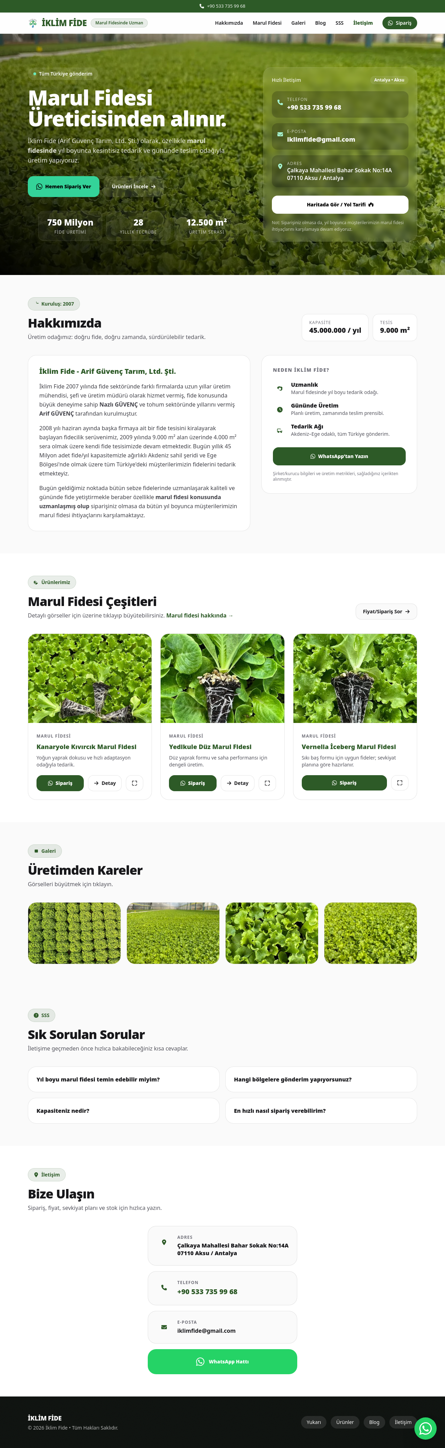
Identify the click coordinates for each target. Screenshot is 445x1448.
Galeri (298, 22)
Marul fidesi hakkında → (200, 615)
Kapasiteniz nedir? (63, 1111)
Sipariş (400, 22)
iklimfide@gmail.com (206, 1331)
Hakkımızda (229, 22)
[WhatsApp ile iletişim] (425, 1428)
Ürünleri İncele (134, 186)
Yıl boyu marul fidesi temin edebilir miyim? (98, 1079)
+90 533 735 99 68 (222, 6)
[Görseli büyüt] (134, 783)
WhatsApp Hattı (222, 1361)
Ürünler (345, 1422)
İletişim (363, 22)
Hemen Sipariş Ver (63, 186)
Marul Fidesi (267, 22)
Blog (320, 22)
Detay (105, 783)
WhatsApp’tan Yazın (339, 456)
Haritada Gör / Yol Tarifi (340, 204)
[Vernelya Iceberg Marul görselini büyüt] (355, 678)
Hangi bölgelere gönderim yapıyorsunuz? (292, 1079)
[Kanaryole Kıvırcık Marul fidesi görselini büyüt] (90, 678)
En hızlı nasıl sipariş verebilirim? (280, 1111)
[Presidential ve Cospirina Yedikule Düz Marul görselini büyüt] (222, 678)
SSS (339, 22)
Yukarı (314, 1422)
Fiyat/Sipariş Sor (386, 611)
